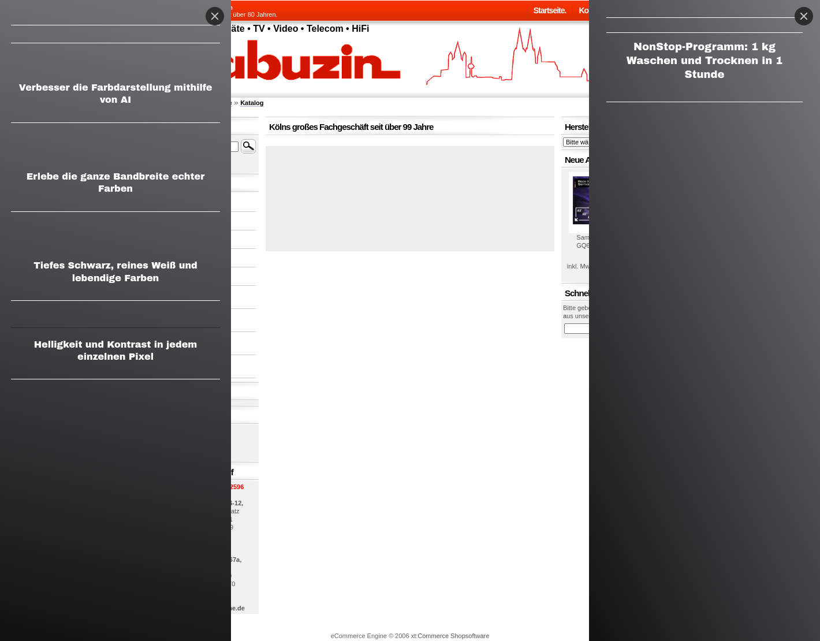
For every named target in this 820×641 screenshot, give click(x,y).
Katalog (251, 102)
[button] (410, 194)
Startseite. (550, 10)
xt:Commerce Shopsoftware (450, 635)
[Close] (804, 16)
